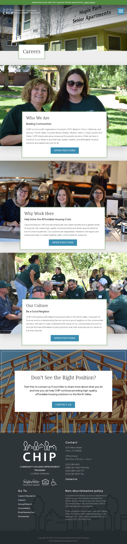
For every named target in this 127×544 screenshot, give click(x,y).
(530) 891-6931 (72, 464)
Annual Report (25, 504)
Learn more (89, 2)
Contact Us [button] (63, 404)
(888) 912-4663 (73, 467)
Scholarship (23, 516)
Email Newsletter (26, 512)
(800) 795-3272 (99, 517)
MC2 (75, 541)
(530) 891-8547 (72, 474)
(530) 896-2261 (72, 470)
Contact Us (71, 479)
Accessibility (24, 508)
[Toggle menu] (121, 11)
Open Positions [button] (64, 150)
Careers (22, 500)
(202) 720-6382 (79, 519)
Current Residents (27, 496)
